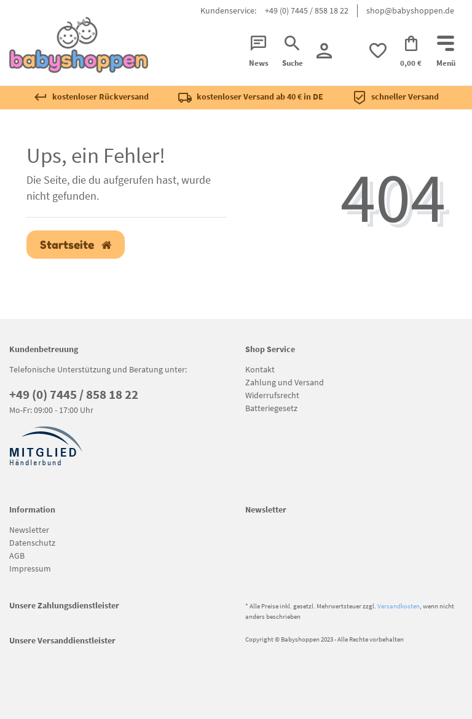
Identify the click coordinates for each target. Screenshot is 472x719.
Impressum (30, 568)
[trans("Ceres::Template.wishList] (378, 51)
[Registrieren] (324, 51)
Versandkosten (398, 606)
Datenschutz (32, 542)
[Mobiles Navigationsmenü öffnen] (446, 52)
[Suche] (292, 52)
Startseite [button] (75, 244)
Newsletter (29, 529)
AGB (17, 555)
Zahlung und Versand (284, 382)
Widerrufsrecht (272, 395)
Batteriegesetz (271, 408)
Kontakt (260, 369)
